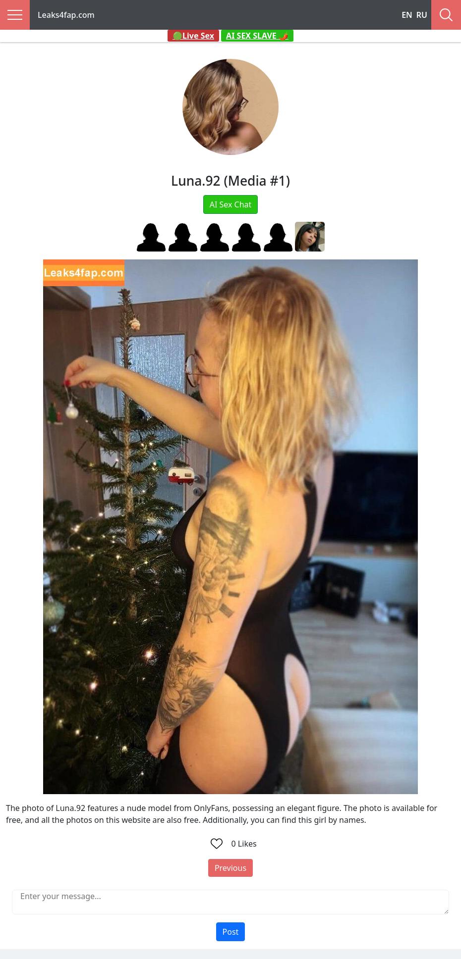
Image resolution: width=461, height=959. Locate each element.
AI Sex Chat (231, 204)
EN (407, 14)
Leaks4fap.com (66, 14)
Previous (230, 867)
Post (231, 931)
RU (421, 14)
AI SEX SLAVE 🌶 (257, 35)
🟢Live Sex (193, 35)
